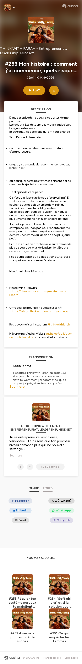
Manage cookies (52, 657)
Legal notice (71, 657)
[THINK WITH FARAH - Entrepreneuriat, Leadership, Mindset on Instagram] (30, 467)
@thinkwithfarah (59, 324)
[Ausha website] (70, 6)
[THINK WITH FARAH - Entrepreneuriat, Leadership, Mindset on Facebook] (20, 467)
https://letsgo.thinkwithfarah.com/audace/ (39, 311)
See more (17, 386)
